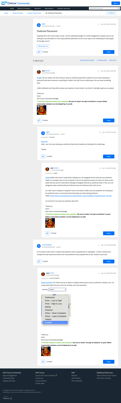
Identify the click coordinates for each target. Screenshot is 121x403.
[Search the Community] (104, 8)
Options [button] (112, 13)
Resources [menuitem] (48, 8)
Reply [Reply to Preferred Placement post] (109, 52)
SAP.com (74, 375)
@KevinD (44, 141)
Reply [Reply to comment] (109, 120)
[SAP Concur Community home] (9, 3)
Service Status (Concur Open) (106, 375)
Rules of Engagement (10, 375)
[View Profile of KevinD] (47, 71)
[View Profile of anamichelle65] (47, 245)
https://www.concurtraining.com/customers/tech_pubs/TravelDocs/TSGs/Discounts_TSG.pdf (81, 196)
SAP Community (76, 381)
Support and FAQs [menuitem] (63, 8)
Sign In (116, 3)
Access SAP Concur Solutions (46, 375)
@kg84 (39, 78)
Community (23, 3)
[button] (98, 24)
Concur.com (39, 378)
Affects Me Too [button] (43, 46)
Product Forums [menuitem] (23, 8)
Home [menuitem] (12, 8)
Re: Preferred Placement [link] (54, 13)
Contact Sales (39, 383)
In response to (48, 137)
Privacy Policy (6, 392)
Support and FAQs (9, 381)
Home (6, 13)
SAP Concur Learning (104, 378)
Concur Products (41, 381)
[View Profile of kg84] (43, 24)
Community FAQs (8, 378)
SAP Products (76, 378)
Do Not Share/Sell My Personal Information (30, 392)
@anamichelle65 (46, 282)
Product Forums (18, 13)
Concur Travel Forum (34, 13)
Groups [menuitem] (37, 8)
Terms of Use (14, 392)
